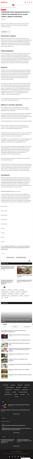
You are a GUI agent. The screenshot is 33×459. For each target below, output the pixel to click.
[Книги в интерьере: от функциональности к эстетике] (4, 355)
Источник (3, 253)
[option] (16, 314)
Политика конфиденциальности (24, 453)
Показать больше (16, 432)
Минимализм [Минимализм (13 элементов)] (12, 291)
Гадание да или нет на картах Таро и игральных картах (19, 334)
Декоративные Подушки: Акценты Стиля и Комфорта (19, 369)
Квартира (13, 7)
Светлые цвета (10, 257)
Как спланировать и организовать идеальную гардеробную (20, 364)
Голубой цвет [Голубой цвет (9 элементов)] (16, 289)
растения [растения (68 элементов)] (6, 297)
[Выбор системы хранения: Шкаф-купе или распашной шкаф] (4, 345)
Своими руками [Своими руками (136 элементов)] (10, 293)
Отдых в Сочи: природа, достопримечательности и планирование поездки (15, 340)
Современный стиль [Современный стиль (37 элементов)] (14, 295)
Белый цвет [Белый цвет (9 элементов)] (10, 289)
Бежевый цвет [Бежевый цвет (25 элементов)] (4, 289)
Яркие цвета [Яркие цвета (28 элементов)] (27, 295)
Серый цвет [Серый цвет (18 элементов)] (17, 293)
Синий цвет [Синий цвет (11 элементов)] (22, 293)
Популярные (15, 326)
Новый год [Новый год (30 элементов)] (18, 291)
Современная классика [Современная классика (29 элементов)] (5, 295)
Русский (23, 458)
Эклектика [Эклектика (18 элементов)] (21, 295)
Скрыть (8, 31)
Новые (4, 326)
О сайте (16, 453)
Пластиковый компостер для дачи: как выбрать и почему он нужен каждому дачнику (7, 440)
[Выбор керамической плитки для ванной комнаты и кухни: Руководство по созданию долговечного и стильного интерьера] (4, 350)
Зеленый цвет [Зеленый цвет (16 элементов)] (22, 289)
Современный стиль (21, 257)
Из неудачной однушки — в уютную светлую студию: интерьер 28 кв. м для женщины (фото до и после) (8, 267)
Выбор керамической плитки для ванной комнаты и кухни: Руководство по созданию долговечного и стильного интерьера (20, 349)
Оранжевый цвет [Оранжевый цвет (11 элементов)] (24, 291)
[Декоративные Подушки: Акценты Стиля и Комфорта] (4, 371)
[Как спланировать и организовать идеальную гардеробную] (4, 366)
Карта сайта (5, 453)
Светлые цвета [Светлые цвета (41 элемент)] (4, 293)
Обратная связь (11, 453)
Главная (3, 7)
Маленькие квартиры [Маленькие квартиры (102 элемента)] (5, 291)
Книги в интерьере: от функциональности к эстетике (19, 353)
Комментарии (27, 326)
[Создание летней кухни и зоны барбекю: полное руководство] (4, 361)
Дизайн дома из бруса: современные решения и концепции (20, 374)
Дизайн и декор (8, 7)
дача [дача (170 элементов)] (2, 297)
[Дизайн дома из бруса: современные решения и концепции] (4, 376)
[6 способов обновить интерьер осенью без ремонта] (24, 270)
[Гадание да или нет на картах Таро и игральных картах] (4, 336)
